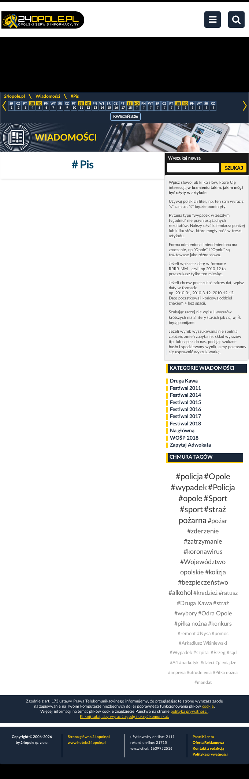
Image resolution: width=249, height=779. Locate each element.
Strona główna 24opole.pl (88, 737)
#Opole (217, 477)
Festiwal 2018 (185, 423)
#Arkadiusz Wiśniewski (203, 643)
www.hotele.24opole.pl (86, 743)
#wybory (185, 613)
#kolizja (215, 572)
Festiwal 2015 (185, 402)
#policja (189, 477)
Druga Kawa (184, 381)
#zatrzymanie (203, 541)
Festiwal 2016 (185, 409)
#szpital (201, 653)
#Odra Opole (215, 613)
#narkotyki (189, 662)
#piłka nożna (190, 624)
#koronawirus (203, 552)
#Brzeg (218, 653)
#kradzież (205, 593)
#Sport (215, 499)
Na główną (182, 430)
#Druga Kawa (194, 603)
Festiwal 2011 (185, 388)
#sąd (232, 653)
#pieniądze (225, 662)
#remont (187, 633)
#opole (190, 499)
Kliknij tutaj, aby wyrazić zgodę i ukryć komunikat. (124, 717)
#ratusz (228, 593)
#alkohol (180, 593)
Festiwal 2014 (185, 395)
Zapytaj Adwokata (190, 445)
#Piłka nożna (225, 672)
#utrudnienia (199, 672)
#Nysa (204, 633)
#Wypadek (181, 653)
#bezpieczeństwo (203, 582)
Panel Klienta (203, 737)
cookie (208, 706)
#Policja (221, 488)
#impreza (177, 672)
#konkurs (220, 624)
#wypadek (189, 488)
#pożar (217, 521)
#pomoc (220, 633)
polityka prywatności (189, 711)
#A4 (174, 662)
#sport (191, 510)
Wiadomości (48, 96)
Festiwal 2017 (185, 416)
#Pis (75, 96)
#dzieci (207, 662)
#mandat (203, 682)
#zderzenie (203, 531)
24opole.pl (14, 96)
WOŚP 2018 (184, 438)
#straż (221, 603)
